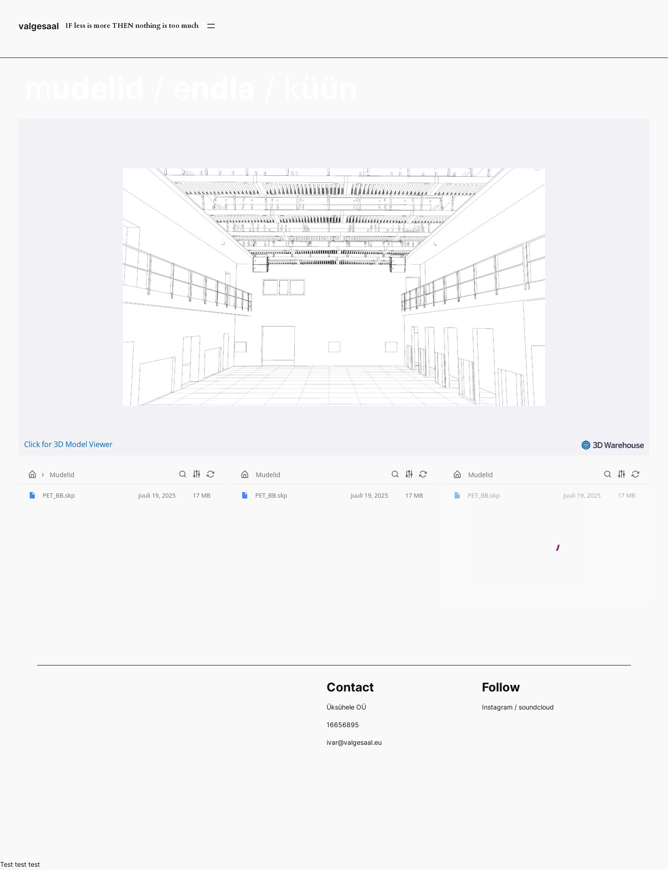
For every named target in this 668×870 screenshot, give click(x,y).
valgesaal (39, 26)
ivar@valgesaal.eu (354, 742)
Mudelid (62, 474)
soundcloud (536, 707)
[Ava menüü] (211, 26)
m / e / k (191, 88)
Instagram (497, 707)
